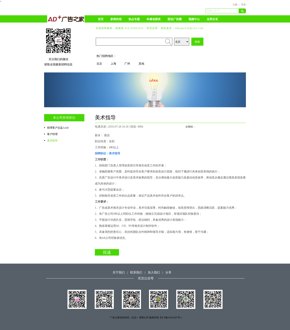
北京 (99, 63)
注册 (235, 4)
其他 (141, 63)
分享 (168, 272)
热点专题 (134, 19)
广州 (127, 63)
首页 (101, 19)
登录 (243, 4)
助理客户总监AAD (57, 127)
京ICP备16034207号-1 (171, 317)
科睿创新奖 (154, 19)
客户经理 (52, 134)
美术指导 (52, 140)
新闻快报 (116, 19)
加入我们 (154, 272)
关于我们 (119, 272)
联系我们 (136, 272)
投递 (107, 252)
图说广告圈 (175, 19)
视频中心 (194, 19)
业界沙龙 (212, 19)
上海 (113, 63)
